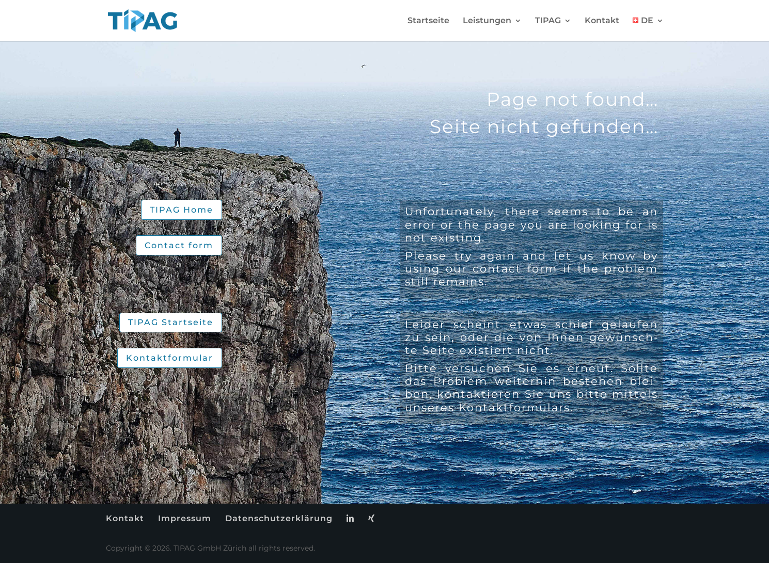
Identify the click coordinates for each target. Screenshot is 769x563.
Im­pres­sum (184, 518)
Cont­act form (179, 245)
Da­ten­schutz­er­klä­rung (279, 518)
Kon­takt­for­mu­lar (169, 358)
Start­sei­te (428, 21)
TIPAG (548, 21)
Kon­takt (602, 21)
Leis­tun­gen (487, 21)
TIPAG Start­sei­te (170, 322)
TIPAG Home (181, 210)
